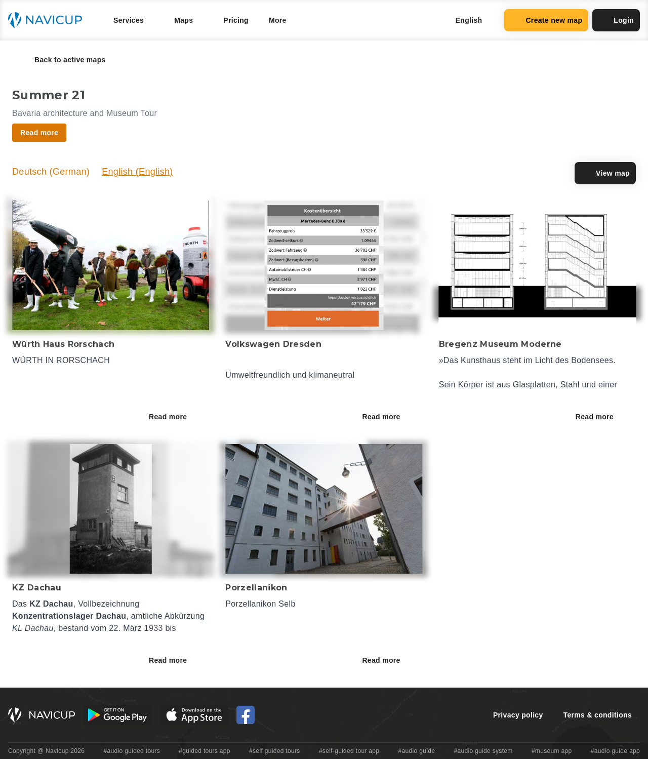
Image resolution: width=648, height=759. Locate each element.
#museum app (552, 750)
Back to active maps (63, 60)
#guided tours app (204, 750)
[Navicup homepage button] (48, 20)
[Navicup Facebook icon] (245, 715)
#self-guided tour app (349, 750)
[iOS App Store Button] (194, 715)
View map (605, 173)
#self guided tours (274, 750)
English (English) (137, 172)
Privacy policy (518, 715)
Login (616, 20)
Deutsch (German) (51, 172)
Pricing (236, 20)
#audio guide (416, 750)
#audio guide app (615, 750)
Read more (175, 417)
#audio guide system (483, 750)
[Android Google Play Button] (117, 715)
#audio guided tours (132, 750)
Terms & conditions (597, 715)
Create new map (546, 20)
